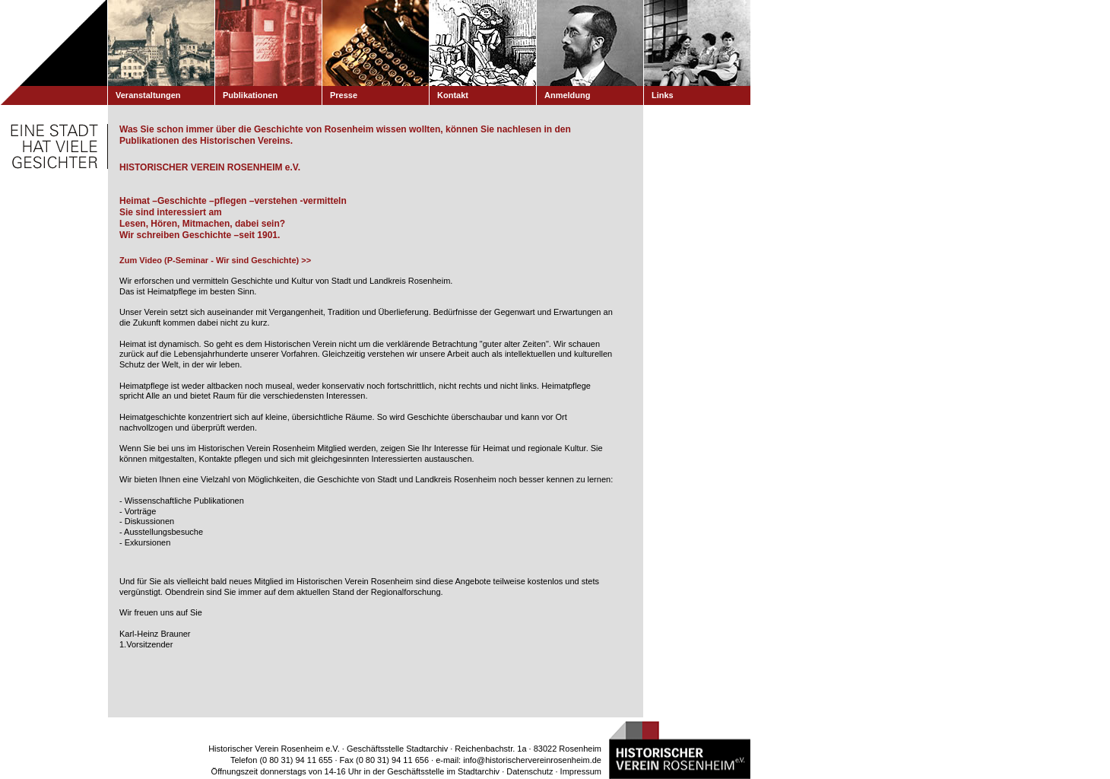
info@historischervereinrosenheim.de (532, 760)
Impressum (580, 771)
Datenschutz (529, 771)
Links (663, 95)
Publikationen (250, 95)
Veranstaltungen (148, 95)
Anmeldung (567, 95)
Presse (343, 95)
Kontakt (452, 95)
